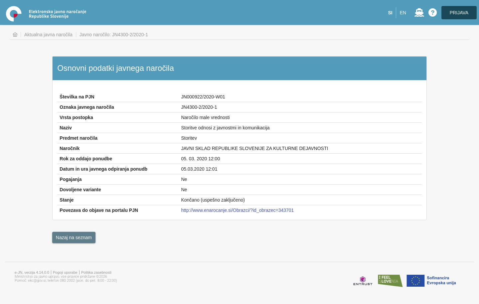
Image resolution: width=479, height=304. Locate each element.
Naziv (66, 127)
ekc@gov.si (37, 280)
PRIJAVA (459, 12)
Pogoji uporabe (65, 272)
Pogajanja (70, 179)
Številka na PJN (77, 96)
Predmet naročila (78, 138)
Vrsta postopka (76, 117)
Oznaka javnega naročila (87, 107)
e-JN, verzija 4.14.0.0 (32, 272)
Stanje (67, 200)
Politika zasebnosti (96, 272)
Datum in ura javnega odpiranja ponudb (103, 169)
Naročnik (70, 148)
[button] (390, 12)
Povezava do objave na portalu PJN (99, 210)
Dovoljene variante (80, 189)
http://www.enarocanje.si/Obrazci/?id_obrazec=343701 (237, 210)
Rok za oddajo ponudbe (86, 158)
